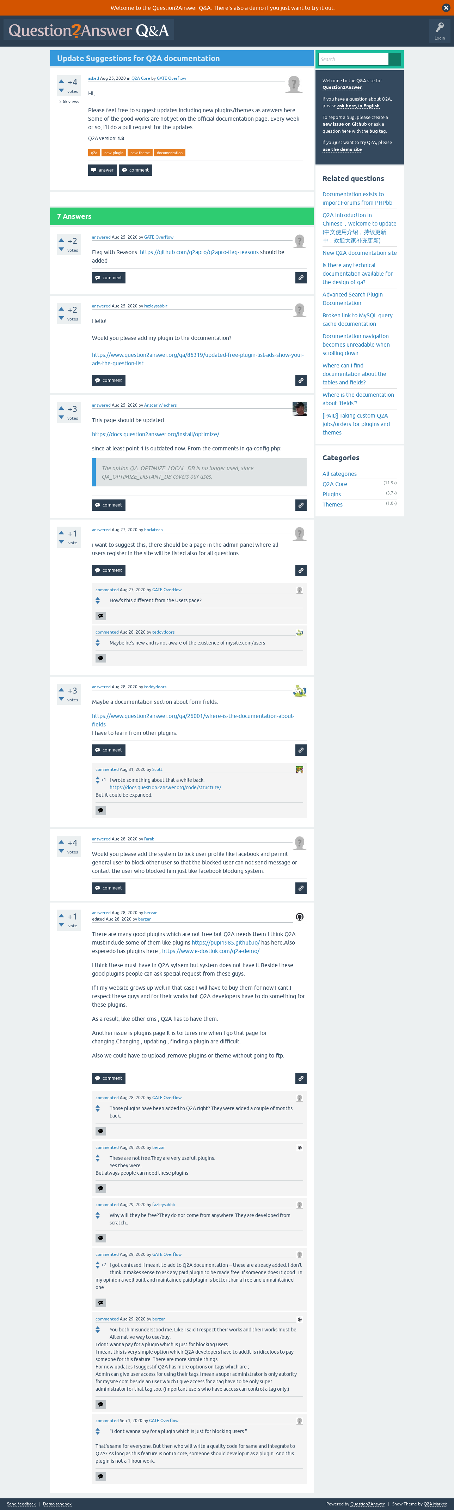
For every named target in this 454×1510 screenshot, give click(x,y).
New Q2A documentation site (360, 253)
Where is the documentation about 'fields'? (358, 398)
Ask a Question (347, 34)
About (395, 34)
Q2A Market (435, 1504)
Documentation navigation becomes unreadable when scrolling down (356, 344)
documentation (170, 153)
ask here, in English (358, 105)
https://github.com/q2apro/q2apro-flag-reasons (199, 252)
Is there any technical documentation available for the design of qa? (358, 273)
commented (107, 589)
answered (101, 237)
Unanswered (269, 34)
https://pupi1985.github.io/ (226, 942)
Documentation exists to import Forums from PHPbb (357, 198)
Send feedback (21, 1504)
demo (256, 8)
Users (318, 34)
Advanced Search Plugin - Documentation (354, 298)
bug (373, 131)
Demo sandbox (57, 1504)
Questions (218, 34)
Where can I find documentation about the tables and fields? (354, 373)
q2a (94, 153)
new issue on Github (345, 124)
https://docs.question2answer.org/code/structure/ (165, 787)
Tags (296, 34)
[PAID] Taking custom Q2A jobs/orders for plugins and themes (356, 424)
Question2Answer (342, 87)
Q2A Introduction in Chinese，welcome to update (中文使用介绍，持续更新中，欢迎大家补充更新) (360, 228)
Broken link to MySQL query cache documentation (358, 319)
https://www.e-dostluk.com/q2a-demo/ (210, 951)
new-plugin (113, 153)
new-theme (140, 153)
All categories (340, 474)
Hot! (242, 34)
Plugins (332, 494)
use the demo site (342, 149)
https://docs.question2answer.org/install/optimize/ (155, 434)
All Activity (190, 34)
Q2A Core (140, 78)
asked (93, 78)
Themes (333, 504)
